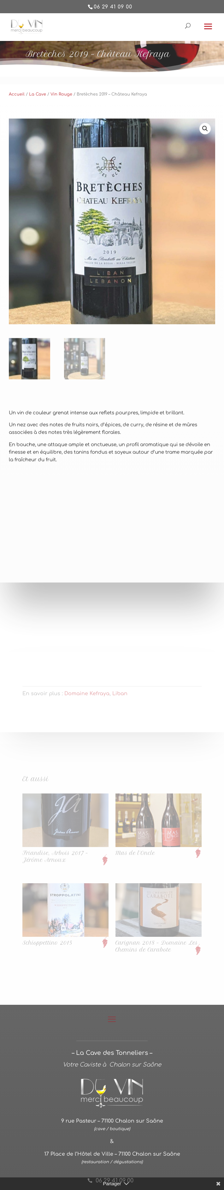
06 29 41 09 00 (113, 7)
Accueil (17, 109)
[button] (205, 143)
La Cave (37, 109)
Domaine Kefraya (86, 695)
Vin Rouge (61, 109)
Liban (119, 695)
